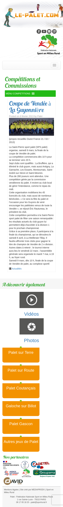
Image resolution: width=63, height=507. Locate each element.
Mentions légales (11, 490)
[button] (18, 93)
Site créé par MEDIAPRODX (32, 490)
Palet (39, 116)
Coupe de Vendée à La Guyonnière (30, 106)
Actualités (17, 268)
